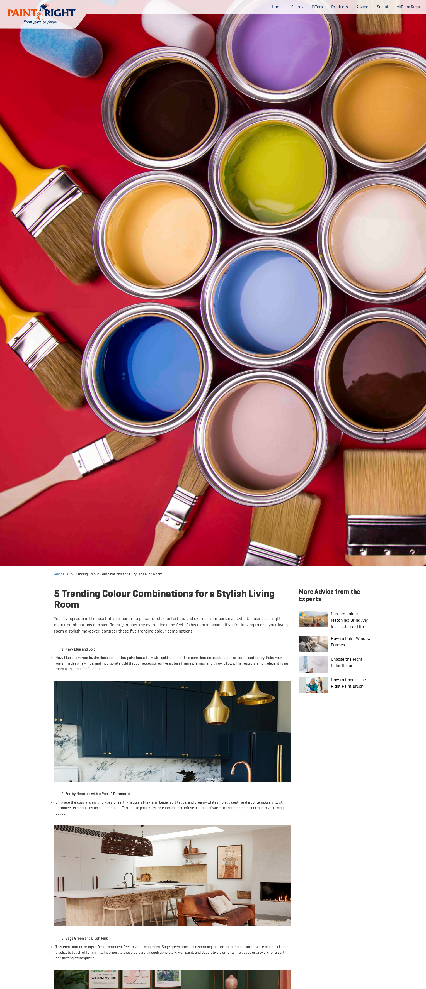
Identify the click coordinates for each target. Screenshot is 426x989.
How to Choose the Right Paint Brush (348, 683)
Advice (59, 574)
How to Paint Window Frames (351, 642)
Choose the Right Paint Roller (346, 662)
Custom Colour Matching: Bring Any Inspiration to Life (349, 620)
